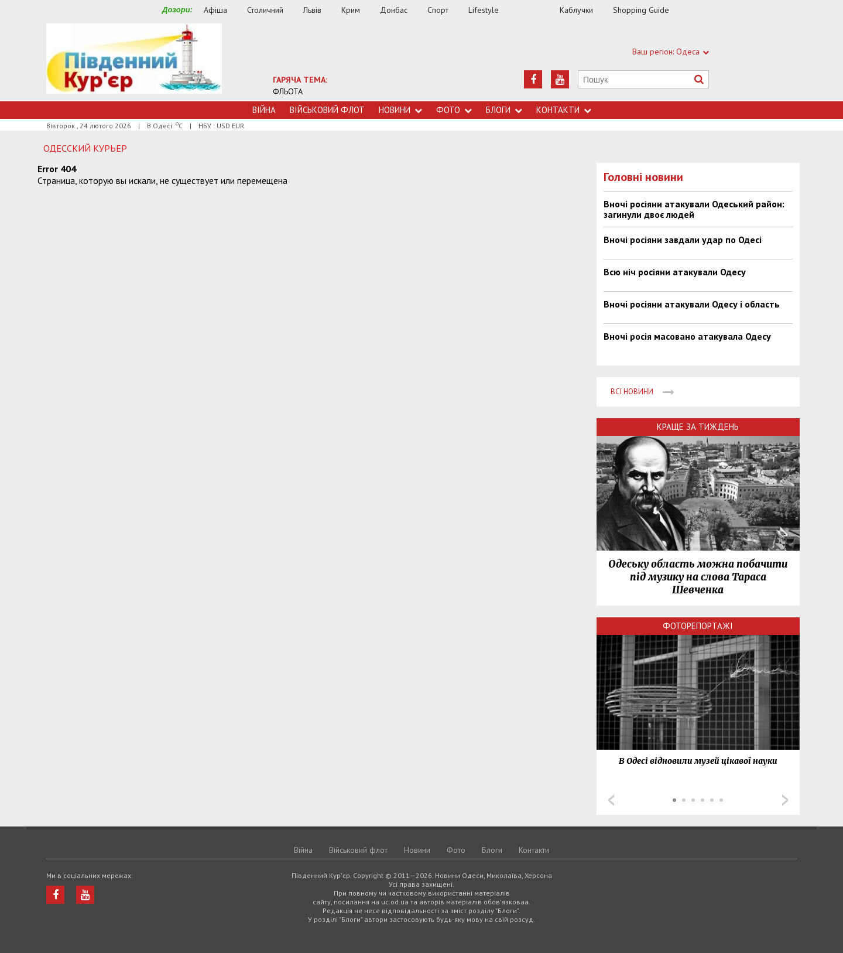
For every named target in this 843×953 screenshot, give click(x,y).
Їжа (535, 10)
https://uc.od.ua (134, 62)
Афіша (215, 10)
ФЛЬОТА (288, 91)
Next (785, 800)
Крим (350, 10)
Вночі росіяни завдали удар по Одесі (683, 239)
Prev (611, 800)
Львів (312, 10)
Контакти (563, 109)
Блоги (504, 109)
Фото (454, 109)
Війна (264, 109)
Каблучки (576, 10)
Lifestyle (483, 10)
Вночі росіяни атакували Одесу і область (692, 304)
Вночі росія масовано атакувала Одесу (687, 336)
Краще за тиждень (698, 426)
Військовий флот (327, 109)
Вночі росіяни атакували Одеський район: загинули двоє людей (694, 209)
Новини (400, 109)
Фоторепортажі (698, 625)
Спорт (437, 10)
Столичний (265, 10)
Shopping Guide (641, 10)
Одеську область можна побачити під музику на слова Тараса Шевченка (697, 577)
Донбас (393, 10)
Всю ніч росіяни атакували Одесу (675, 272)
